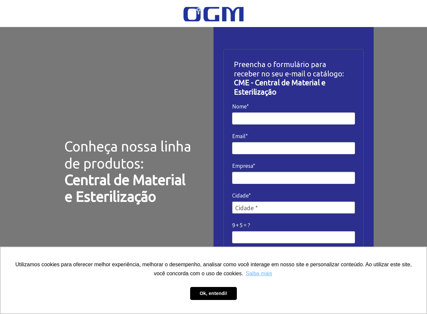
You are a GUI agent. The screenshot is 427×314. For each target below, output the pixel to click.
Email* (240, 136)
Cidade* (241, 195)
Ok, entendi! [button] (213, 293)
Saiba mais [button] (259, 273)
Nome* (240, 106)
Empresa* (243, 166)
